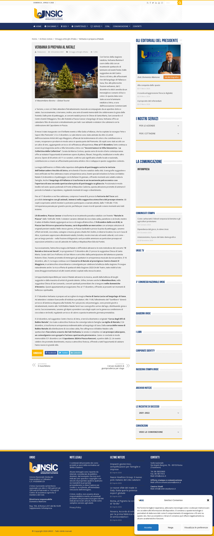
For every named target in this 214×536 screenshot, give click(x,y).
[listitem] (168, 188)
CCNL (107, 26)
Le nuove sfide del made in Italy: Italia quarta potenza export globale (123, 490)
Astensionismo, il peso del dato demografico (156, 237)
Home (34, 39)
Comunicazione (120, 26)
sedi (64, 26)
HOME (37, 26)
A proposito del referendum (149, 101)
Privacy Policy (75, 507)
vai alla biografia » (172, 77)
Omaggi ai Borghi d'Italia (66, 39)
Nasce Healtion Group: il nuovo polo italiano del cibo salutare (126, 478)
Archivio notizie (46, 39)
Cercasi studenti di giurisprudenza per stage (109, 366)
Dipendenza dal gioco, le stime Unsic (153, 229)
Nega (170, 527)
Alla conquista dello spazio (148, 85)
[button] (208, 500)
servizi (95, 26)
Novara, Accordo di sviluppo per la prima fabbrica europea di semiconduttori (125, 514)
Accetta (148, 527)
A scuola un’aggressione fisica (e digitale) (155, 93)
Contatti (137, 26)
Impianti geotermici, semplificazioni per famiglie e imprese (125, 467)
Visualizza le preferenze (196, 527)
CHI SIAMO (50, 26)
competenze (79, 26)
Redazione (41, 52)
